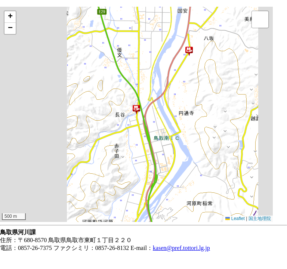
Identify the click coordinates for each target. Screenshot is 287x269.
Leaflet (234, 218)
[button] (189, 51)
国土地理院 (260, 218)
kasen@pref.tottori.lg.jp (181, 248)
